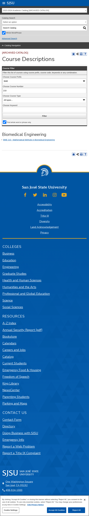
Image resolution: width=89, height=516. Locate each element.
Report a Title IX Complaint (21, 453)
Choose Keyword (10, 105)
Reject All (76, 510)
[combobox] (44, 10)
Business (8, 253)
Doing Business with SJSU (20, 433)
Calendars (9, 343)
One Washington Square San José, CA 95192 (19, 483)
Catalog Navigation (12, 45)
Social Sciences (12, 307)
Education (9, 260)
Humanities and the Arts (19, 287)
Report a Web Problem (18, 446)
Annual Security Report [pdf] (22, 330)
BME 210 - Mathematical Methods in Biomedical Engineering (29, 140)
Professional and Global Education (26, 294)
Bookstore (9, 336)
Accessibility (44, 204)
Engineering (10, 267)
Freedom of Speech (15, 377)
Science (7, 300)
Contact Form (12, 420)
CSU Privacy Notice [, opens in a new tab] (35, 505)
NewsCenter (11, 390)
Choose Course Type (12, 96)
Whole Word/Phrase (14, 33)
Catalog (8, 357)
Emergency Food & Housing (21, 370)
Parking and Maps (14, 403)
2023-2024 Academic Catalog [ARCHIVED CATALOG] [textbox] (26, 10)
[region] (44, 505)
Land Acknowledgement (44, 227)
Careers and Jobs (14, 350)
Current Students (14, 363)
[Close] (85, 500)
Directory (8, 426)
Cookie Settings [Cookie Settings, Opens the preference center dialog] (10, 510)
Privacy (44, 232)
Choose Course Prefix (12, 77)
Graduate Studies (14, 274)
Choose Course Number (13, 86)
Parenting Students (15, 397)
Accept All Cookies (56, 510)
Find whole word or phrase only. (19, 122)
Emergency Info (13, 440)
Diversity (44, 221)
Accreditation (44, 210)
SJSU (11, 3)
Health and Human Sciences (21, 280)
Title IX (44, 216)
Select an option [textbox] (10, 22)
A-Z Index (9, 323)
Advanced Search (9, 38)
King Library (10, 383)
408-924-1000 (14, 490)
